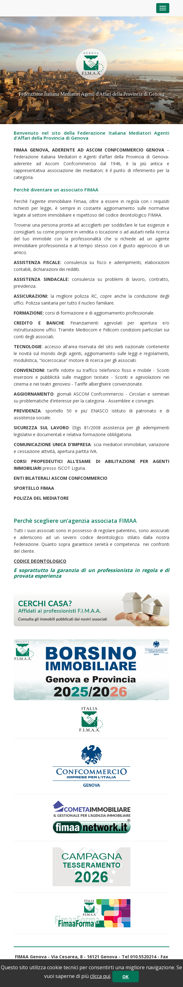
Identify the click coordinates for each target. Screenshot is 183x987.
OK (125, 977)
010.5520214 (143, 957)
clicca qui (100, 976)
